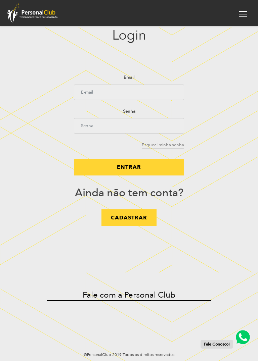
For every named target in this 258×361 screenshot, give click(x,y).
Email (129, 77)
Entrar (129, 167)
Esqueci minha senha (163, 145)
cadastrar (129, 217)
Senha (129, 111)
